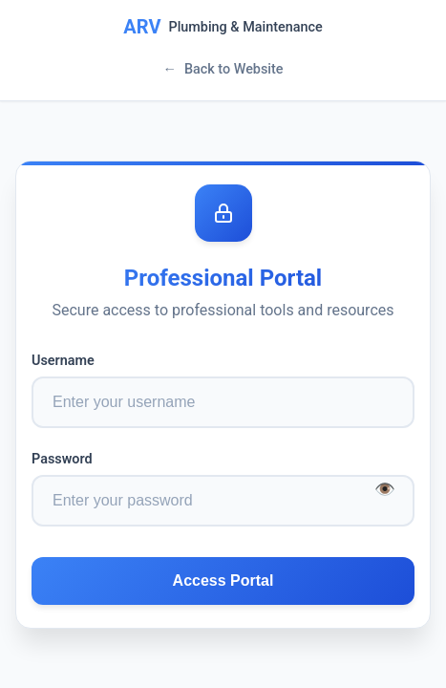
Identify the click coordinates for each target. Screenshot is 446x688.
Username (63, 361)
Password (62, 459)
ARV (141, 26)
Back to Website (222, 69)
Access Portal (223, 580)
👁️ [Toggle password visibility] (384, 488)
